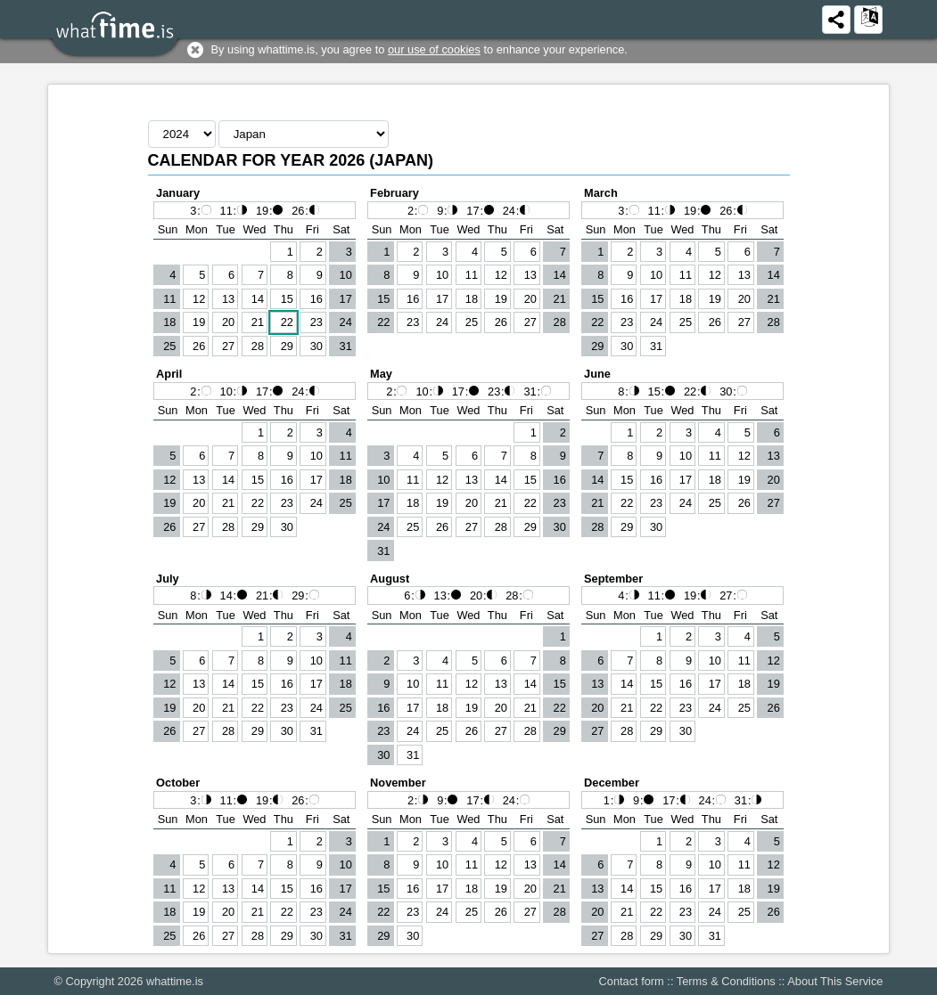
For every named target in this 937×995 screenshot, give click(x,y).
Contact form (631, 981)
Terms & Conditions (726, 981)
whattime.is (174, 981)
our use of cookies (434, 49)
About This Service (835, 981)
